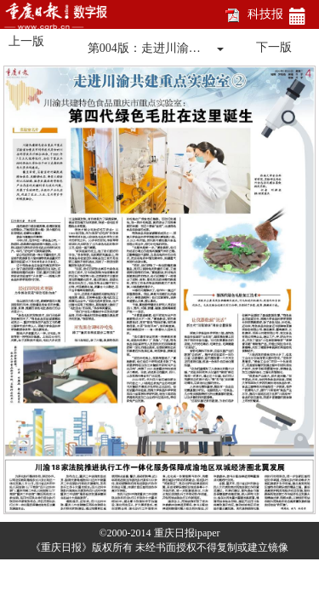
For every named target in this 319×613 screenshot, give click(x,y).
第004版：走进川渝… (144, 48)
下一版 (274, 47)
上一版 (26, 41)
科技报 (265, 14)
